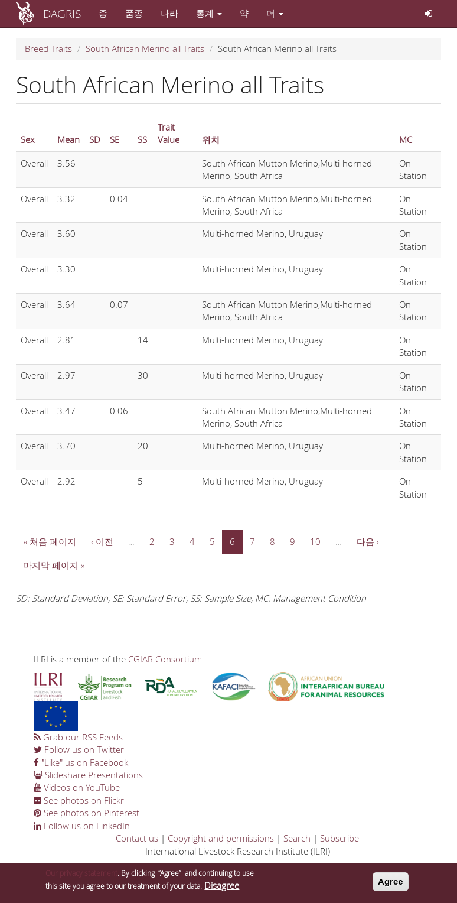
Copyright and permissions (221, 838)
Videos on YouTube (77, 787)
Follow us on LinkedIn (82, 825)
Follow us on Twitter (79, 749)
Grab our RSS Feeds (78, 737)
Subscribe (339, 838)
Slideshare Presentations (88, 775)
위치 (211, 139)
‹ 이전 (102, 541)
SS (142, 139)
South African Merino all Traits (145, 48)
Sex (27, 139)
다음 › (368, 541)
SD (94, 139)
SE (114, 139)
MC (405, 139)
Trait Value (168, 133)
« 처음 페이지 (50, 541)
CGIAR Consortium (165, 659)
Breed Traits (48, 48)
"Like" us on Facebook (81, 762)
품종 (134, 13)
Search (297, 838)
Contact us (137, 838)
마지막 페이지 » (53, 565)
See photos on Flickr (79, 800)
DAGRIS (62, 13)
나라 (169, 13)
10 (315, 541)
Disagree (221, 888)
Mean (68, 139)
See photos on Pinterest (86, 812)
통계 (209, 13)
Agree (390, 884)
